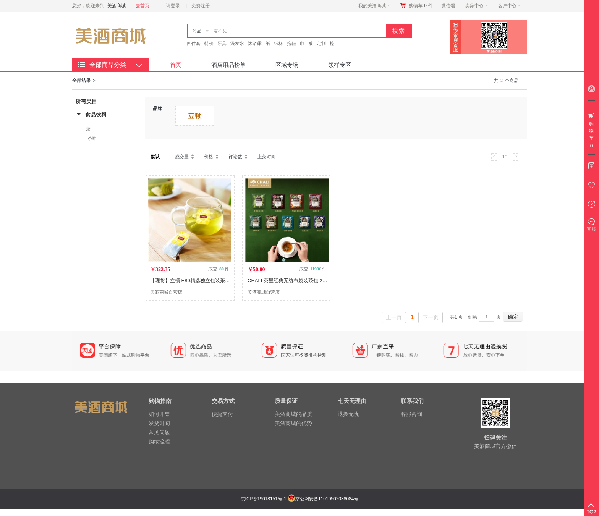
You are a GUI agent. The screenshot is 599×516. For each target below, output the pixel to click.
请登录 (173, 5)
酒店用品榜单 (228, 64)
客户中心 (509, 5)
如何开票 (159, 414)
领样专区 (339, 64)
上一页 (394, 317)
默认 (155, 156)
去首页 (142, 5)
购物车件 (421, 5)
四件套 (194, 43)
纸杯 (278, 43)
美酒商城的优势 (293, 423)
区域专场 (286, 64)
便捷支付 (222, 414)
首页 (175, 64)
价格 (208, 156)
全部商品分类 (107, 64)
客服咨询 (411, 414)
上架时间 (266, 156)
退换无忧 (348, 414)
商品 (196, 31)
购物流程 (159, 441)
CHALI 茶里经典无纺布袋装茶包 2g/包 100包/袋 (300, 280)
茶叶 (92, 138)
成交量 (182, 156)
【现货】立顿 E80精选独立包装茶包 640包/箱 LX (204, 280)
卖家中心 (476, 5)
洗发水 (237, 43)
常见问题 (159, 432)
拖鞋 (291, 43)
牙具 (222, 43)
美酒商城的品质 (293, 414)
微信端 (448, 5)
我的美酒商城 (374, 5)
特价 (209, 43)
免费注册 (200, 5)
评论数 (235, 156)
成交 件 (218, 269)
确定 (513, 317)
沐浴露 (255, 43)
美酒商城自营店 (166, 292)
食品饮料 (96, 115)
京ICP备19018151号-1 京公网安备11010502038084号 (298, 498)
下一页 (431, 317)
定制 (321, 43)
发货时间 (159, 423)
